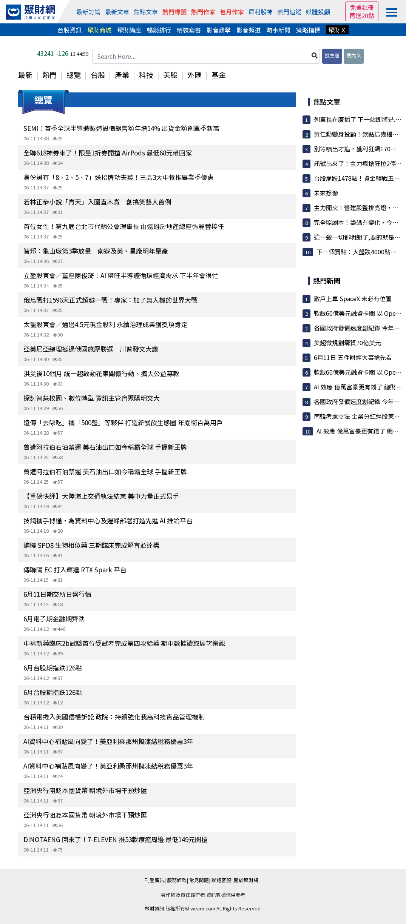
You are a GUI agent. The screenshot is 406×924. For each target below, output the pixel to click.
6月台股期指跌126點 (52, 667)
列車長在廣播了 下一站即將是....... (359, 119)
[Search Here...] (206, 56)
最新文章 (117, 11)
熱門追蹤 (289, 11)
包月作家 (232, 11)
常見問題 (199, 880)
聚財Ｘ (337, 29)
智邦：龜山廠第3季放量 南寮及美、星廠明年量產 (95, 250)
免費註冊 (362, 7)
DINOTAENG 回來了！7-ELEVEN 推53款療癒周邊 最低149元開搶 (115, 839)
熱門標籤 (174, 11)
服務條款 (177, 880)
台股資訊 (69, 29)
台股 (98, 74)
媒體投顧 (318, 11)
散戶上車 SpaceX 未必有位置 (353, 298)
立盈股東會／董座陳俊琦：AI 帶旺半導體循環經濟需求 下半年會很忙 (120, 275)
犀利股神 (261, 11)
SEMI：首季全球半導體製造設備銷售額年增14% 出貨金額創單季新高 (121, 128)
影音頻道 (248, 29)
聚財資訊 (154, 908)
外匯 (194, 74)
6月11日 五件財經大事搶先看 (353, 357)
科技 (146, 74)
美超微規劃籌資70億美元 (347, 342)
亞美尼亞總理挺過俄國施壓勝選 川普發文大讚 (90, 349)
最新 (25, 74)
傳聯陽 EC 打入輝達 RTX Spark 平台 (75, 569)
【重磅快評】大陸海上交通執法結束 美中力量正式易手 (101, 496)
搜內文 (353, 55)
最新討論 (88, 11)
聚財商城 (99, 29)
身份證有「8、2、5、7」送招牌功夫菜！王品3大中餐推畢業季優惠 (118, 177)
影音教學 (219, 29)
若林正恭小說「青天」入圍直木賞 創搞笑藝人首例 (97, 201)
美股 (170, 74)
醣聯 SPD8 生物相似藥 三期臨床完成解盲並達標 (91, 545)
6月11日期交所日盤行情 (57, 594)
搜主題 (332, 55)
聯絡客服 (221, 880)
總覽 (73, 74)
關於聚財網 (246, 880)
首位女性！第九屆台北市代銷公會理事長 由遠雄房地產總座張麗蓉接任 (123, 226)
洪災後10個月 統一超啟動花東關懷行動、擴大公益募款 (101, 373)
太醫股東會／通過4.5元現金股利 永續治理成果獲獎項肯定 (105, 324)
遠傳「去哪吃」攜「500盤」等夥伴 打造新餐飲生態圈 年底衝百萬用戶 (123, 422)
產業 (122, 74)
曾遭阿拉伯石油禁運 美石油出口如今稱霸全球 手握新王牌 (105, 447)
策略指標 (308, 29)
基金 (218, 74)
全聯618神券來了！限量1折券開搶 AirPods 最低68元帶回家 (107, 152)
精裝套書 (189, 29)
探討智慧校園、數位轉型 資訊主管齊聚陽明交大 (91, 398)
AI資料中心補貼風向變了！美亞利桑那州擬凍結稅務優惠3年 (108, 741)
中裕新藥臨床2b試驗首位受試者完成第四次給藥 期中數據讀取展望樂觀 (124, 643)
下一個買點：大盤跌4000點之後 (359, 251)
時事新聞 (278, 29)
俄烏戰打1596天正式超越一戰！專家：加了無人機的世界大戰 (110, 299)
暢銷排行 (159, 29)
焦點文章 (146, 11)
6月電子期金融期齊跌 (54, 618)
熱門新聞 (326, 280)
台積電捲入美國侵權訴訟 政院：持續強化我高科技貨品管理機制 (114, 716)
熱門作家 (203, 11)
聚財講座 (129, 29)
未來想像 (326, 192)
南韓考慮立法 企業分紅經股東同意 (360, 416)
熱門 (49, 74)
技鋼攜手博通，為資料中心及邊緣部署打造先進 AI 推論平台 (108, 520)
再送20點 (361, 15)
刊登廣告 (154, 880)
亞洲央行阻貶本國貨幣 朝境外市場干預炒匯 (85, 790)
